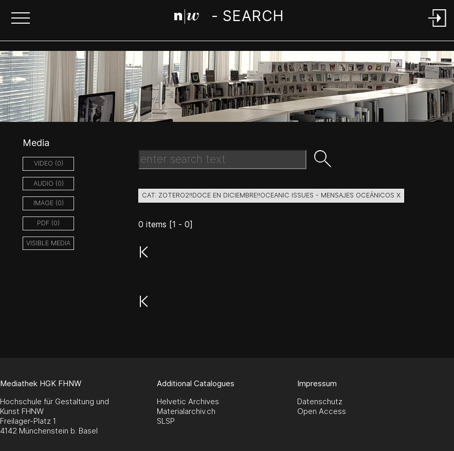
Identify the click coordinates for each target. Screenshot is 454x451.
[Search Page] (229, 18)
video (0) (48, 163)
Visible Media (48, 243)
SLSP (166, 421)
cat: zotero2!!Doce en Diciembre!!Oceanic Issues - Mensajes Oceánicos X (271, 195)
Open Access (321, 411)
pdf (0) (48, 223)
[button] (20, 19)
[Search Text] (222, 159)
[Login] (437, 27)
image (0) (48, 203)
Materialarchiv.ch (186, 411)
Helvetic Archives (188, 401)
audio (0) (48, 183)
